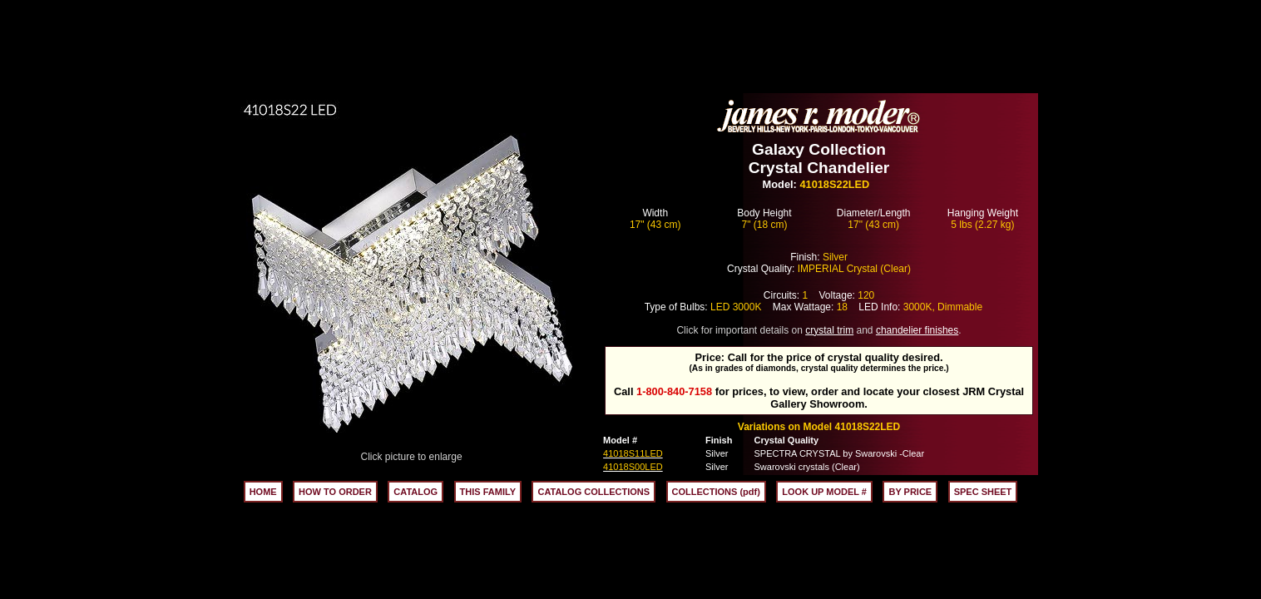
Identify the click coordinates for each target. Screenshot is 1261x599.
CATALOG (415, 492)
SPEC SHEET (983, 492)
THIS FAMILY (488, 492)
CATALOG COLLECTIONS (593, 492)
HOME (263, 492)
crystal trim (829, 330)
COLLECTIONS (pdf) (716, 492)
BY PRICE (910, 492)
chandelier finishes (917, 330)
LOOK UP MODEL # (824, 492)
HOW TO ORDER (335, 492)
